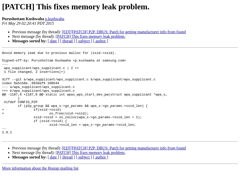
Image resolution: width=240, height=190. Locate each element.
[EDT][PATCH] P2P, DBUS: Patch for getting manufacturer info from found (124, 32)
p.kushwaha (54, 19)
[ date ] (53, 41)
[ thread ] (67, 41)
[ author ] (100, 41)
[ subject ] (84, 41)
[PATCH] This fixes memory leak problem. (90, 36)
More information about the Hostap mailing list (40, 185)
